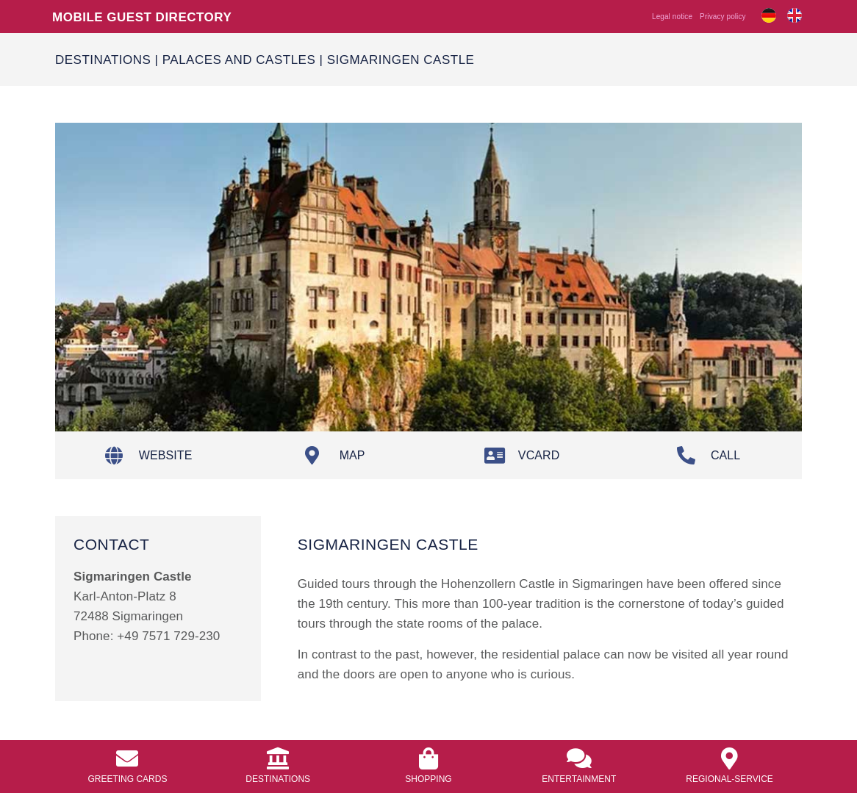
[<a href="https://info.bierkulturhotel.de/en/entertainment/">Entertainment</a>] (579, 758)
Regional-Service (729, 778)
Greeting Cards (127, 778)
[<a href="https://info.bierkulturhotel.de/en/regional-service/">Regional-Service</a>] (730, 758)
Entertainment (579, 778)
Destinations (103, 59)
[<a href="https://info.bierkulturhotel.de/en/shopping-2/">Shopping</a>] (428, 758)
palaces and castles (239, 59)
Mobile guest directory (142, 16)
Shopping (428, 778)
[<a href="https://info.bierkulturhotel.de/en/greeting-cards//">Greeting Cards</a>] (127, 758)
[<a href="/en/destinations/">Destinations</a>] (278, 758)
